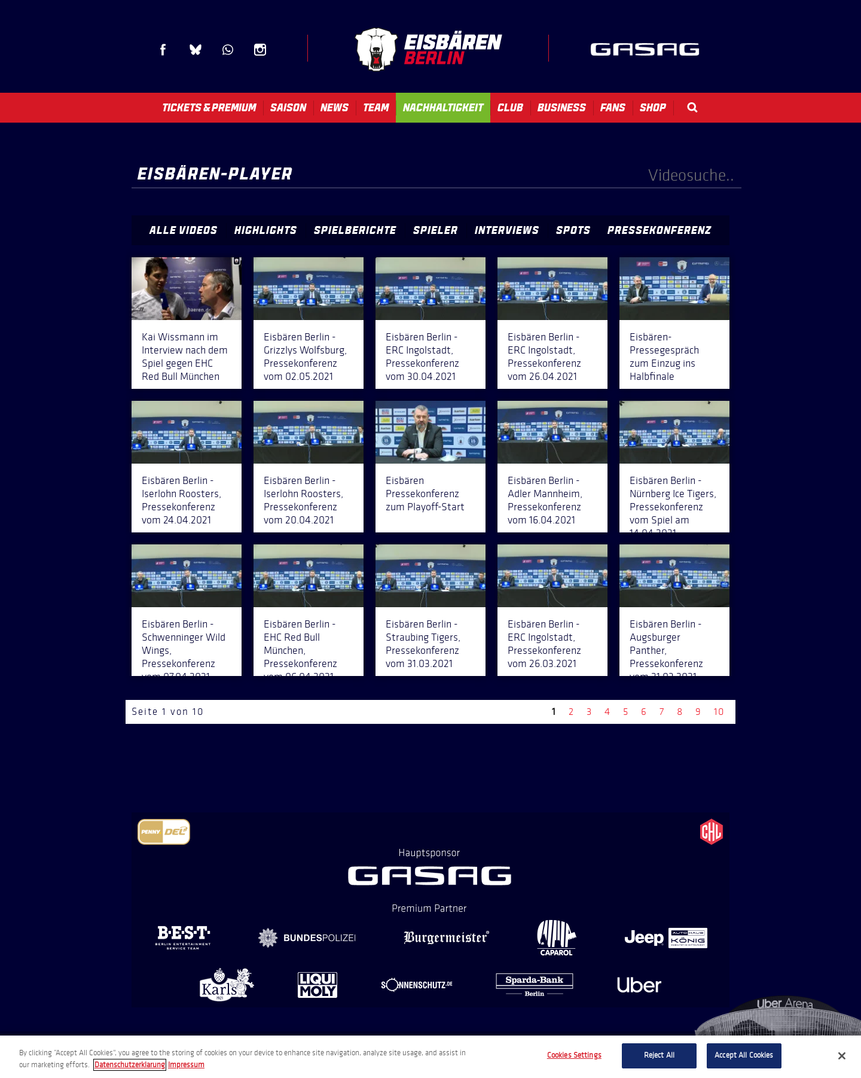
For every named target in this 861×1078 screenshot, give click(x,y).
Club (510, 108)
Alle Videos (183, 230)
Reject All (659, 1055)
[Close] (842, 1056)
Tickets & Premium (209, 108)
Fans (612, 108)
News (334, 108)
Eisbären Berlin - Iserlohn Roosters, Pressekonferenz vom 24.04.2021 (181, 500)
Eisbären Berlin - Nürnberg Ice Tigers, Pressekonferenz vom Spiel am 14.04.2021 (673, 507)
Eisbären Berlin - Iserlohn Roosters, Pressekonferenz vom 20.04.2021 (303, 500)
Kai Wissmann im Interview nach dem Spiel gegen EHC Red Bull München (185, 356)
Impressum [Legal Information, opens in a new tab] (186, 1065)
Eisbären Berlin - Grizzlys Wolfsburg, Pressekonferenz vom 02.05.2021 (305, 356)
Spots (573, 230)
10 (719, 711)
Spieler (435, 230)
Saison (288, 108)
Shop (653, 108)
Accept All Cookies (744, 1055)
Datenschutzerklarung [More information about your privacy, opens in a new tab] (129, 1065)
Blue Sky (195, 50)
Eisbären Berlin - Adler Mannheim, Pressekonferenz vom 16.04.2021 (545, 500)
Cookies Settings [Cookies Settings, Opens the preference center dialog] (574, 1055)
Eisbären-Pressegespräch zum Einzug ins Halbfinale (664, 356)
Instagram (260, 50)
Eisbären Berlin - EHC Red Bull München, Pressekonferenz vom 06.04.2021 (300, 650)
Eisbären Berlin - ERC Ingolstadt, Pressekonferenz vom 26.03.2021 (544, 643)
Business (562, 108)
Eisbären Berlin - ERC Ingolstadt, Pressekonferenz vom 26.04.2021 (544, 356)
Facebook (163, 50)
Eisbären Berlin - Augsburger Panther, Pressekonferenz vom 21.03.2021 (666, 650)
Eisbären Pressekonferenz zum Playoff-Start (425, 493)
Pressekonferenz (659, 230)
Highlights (265, 230)
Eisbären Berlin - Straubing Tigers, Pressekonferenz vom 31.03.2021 (423, 643)
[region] (430, 1057)
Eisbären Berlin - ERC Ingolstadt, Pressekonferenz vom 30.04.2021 (422, 356)
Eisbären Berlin (428, 49)
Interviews (507, 230)
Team (376, 108)
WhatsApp (228, 50)
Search (692, 107)
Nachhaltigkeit (443, 108)
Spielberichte (355, 230)
